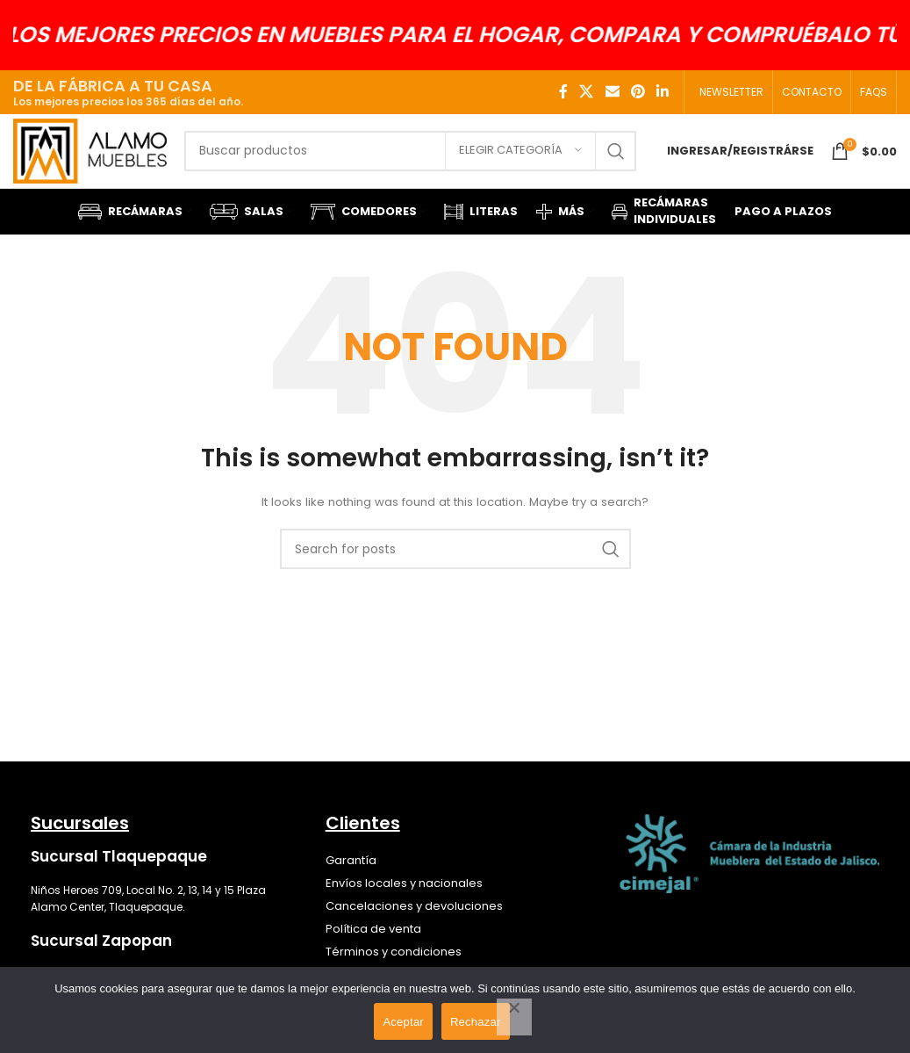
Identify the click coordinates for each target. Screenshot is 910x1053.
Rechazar (475, 1021)
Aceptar (403, 1021)
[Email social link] (612, 91)
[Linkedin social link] (663, 91)
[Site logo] (95, 159)
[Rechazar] (514, 1017)
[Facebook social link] (563, 91)
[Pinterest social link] (637, 91)
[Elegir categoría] (520, 160)
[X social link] (586, 91)
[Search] (416, 161)
